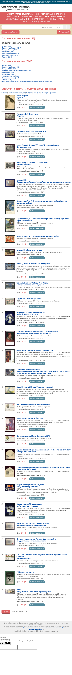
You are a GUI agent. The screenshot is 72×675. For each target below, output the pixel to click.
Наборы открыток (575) (10, 76)
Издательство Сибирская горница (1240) (16, 71)
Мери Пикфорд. (22, 97)
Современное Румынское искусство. (30, 486)
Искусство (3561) (8, 52)
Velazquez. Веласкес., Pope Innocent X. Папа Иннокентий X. (38, 332)
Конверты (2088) (8, 74)
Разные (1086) (7, 80)
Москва (33, 591)
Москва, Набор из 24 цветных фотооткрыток (33, 264)
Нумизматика (27, 16)
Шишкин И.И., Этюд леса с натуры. (29, 250)
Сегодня (11, 93)
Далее (6, 612)
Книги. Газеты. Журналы (45, 14)
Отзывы (35, 21)
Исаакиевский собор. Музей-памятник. (31, 313)
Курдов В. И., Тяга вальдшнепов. (28, 299)
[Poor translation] (7, 643)
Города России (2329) (9, 50)
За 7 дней (29, 93)
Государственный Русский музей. (29, 505)
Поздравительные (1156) (11, 78)
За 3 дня (22, 93)
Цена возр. (53, 93)
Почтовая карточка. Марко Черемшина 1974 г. (33, 404)
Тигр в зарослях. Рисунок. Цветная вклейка (32, 524)
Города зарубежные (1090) (11, 48)
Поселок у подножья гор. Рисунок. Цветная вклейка (36, 540)
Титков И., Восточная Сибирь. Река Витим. (32, 284)
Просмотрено (45, 21)
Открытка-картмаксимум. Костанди (29, 418)
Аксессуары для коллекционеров (19, 19)
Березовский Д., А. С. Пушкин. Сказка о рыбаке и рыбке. (37, 236)
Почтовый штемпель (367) (11, 55)
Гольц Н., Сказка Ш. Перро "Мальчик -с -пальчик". (34, 387)
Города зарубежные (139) (11, 67)
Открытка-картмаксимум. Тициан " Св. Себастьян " (35, 350)
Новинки (4, 93)
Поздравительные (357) (10, 53)
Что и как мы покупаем (55, 19)
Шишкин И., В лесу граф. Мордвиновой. (31, 131)
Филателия (39, 16)
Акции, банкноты (12, 16)
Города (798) (6, 46)
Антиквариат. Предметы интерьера (20, 14)
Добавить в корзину (37, 107)
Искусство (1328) (8, 72)
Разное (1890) (7, 57)
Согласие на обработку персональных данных (29, 628)
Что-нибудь (45, 93)
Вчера (16, 93)
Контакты (25, 21)
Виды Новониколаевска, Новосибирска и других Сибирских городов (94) (27, 81)
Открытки (59, 14)
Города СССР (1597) (9, 69)
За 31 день (36, 93)
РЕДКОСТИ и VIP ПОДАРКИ (54, 16)
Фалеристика (39, 19)
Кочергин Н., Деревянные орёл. (43, 371)
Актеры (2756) (7, 65)
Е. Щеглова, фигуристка (25, 572)
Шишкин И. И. (43, 181)
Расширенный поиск (11, 32)
